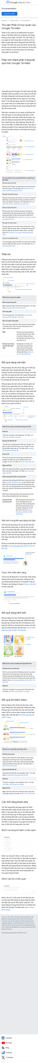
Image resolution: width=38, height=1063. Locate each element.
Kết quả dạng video (29, 159)
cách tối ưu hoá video (28, 793)
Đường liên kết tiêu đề (15, 408)
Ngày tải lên (32, 734)
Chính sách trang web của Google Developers (21, 925)
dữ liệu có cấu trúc (29, 584)
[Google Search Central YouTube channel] (19, 1043)
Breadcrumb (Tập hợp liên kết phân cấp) (24, 289)
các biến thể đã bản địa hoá (14, 482)
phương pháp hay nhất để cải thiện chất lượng (24, 512)
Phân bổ (6, 406)
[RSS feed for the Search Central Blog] (19, 1047)
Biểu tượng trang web (8, 277)
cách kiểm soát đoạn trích (27, 462)
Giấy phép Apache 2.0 (8, 923)
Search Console (9, 14)
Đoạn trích (26, 407)
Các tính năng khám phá (30, 170)
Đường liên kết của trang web (22, 419)
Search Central (21, 2)
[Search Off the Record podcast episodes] (19, 1052)
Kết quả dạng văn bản (29, 140)
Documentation (9, 8)
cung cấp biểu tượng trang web (15, 308)
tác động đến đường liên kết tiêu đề (17, 775)
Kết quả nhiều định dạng (30, 146)
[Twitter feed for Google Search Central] (19, 1057)
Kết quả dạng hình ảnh (29, 154)
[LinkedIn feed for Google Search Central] (19, 1038)
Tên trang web (11, 280)
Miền (10, 291)
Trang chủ (4, 20)
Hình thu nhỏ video (10, 721)
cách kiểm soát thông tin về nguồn (19, 691)
